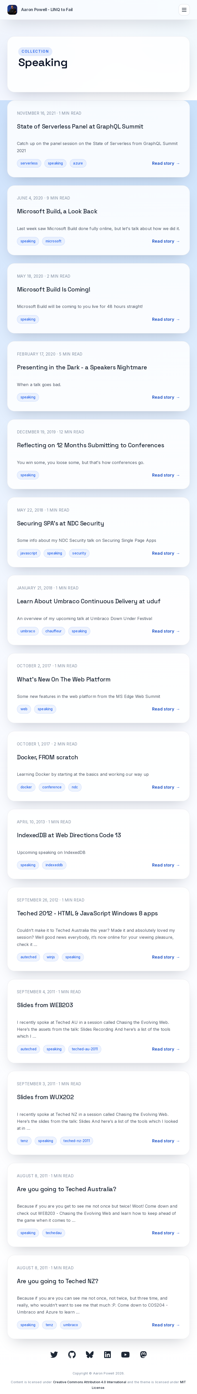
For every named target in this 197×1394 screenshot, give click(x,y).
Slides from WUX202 (45, 1097)
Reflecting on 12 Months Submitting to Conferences (90, 445)
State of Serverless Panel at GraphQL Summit (80, 126)
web (24, 709)
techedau (54, 1233)
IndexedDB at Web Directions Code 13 (69, 835)
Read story (163, 163)
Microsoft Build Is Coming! (53, 289)
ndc (75, 787)
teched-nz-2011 (76, 1141)
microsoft (53, 241)
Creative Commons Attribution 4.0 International (89, 1382)
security (79, 553)
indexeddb (54, 865)
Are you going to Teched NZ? (57, 1281)
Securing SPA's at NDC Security (60, 523)
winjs (51, 957)
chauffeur (53, 631)
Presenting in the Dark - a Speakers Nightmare (82, 367)
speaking (55, 163)
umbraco (28, 631)
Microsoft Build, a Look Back (57, 211)
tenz (24, 1141)
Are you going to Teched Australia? (66, 1189)
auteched (28, 957)
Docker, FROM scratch (47, 757)
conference (52, 787)
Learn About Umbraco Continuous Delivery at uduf (89, 601)
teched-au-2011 (85, 1049)
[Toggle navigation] (184, 9)
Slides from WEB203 (45, 1005)
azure (78, 163)
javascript (29, 553)
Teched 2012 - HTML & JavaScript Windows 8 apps (87, 913)
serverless (29, 163)
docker (26, 787)
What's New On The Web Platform (64, 679)
